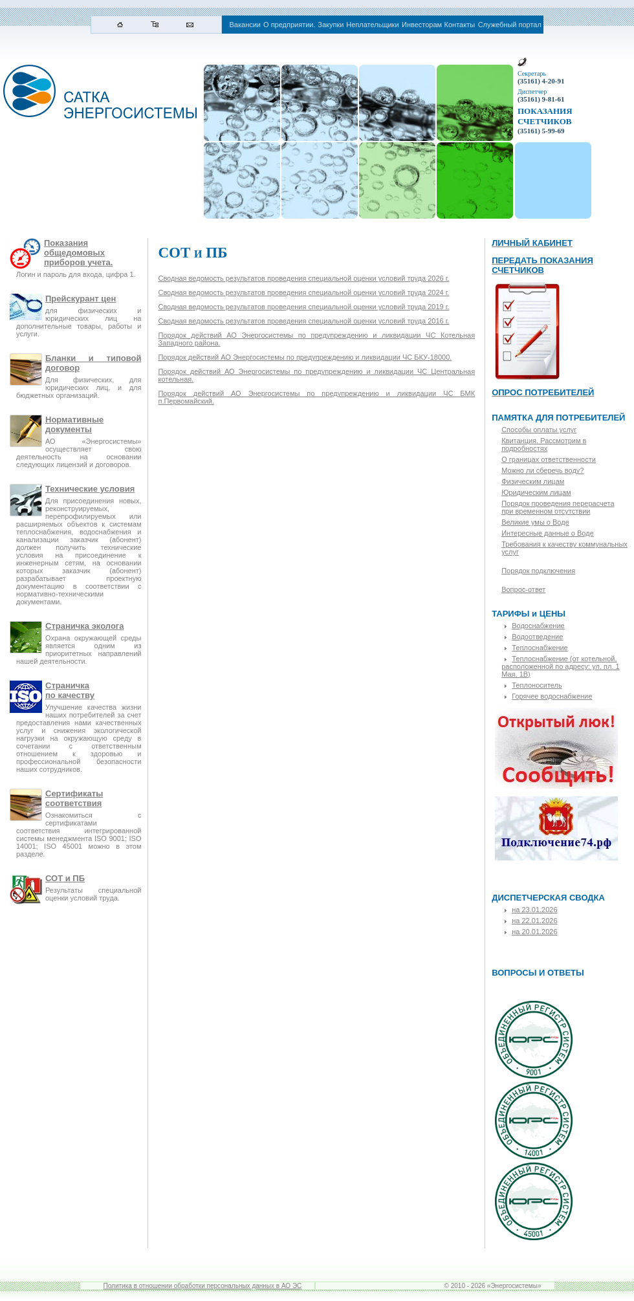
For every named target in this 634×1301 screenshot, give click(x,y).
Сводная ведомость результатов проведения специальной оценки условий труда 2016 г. (303, 321)
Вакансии (245, 24)
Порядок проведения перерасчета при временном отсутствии (557, 507)
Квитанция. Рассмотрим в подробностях (543, 444)
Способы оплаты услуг (538, 429)
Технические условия (90, 489)
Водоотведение (537, 636)
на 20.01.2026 (534, 931)
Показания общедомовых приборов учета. (78, 252)
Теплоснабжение (540, 647)
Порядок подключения (538, 570)
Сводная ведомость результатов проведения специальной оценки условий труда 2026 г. (303, 278)
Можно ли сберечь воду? (542, 470)
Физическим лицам (532, 481)
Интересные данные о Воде (547, 533)
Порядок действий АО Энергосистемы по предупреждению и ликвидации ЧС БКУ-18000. (305, 357)
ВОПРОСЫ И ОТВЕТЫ (538, 973)
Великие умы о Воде (535, 522)
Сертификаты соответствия (74, 798)
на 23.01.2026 (534, 909)
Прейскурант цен (80, 298)
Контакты (460, 24)
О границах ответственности (548, 459)
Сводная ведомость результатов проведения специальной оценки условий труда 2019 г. (303, 307)
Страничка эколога (84, 626)
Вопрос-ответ (523, 589)
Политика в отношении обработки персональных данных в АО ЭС (203, 1285)
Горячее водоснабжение (552, 696)
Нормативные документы (74, 424)
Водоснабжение (538, 625)
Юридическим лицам (536, 492)
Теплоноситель (537, 685)
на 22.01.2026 (534, 920)
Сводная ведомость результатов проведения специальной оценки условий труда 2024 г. (303, 292)
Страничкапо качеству (69, 690)
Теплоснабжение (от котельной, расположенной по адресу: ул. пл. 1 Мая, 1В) (560, 666)
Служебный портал (509, 24)
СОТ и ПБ (65, 878)
